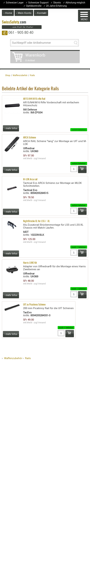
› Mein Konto (23, 13)
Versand (42, 158)
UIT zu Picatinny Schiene (34, 304)
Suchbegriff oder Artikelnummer (31, 43)
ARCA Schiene (29, 137)
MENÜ (84, 16)
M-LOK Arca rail (30, 179)
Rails (28, 358)
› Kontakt (41, 13)
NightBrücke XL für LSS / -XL (36, 221)
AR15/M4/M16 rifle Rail (34, 99)
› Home (8, 13)
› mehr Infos (11, 128)
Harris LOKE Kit (30, 263)
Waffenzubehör (13, 358)
